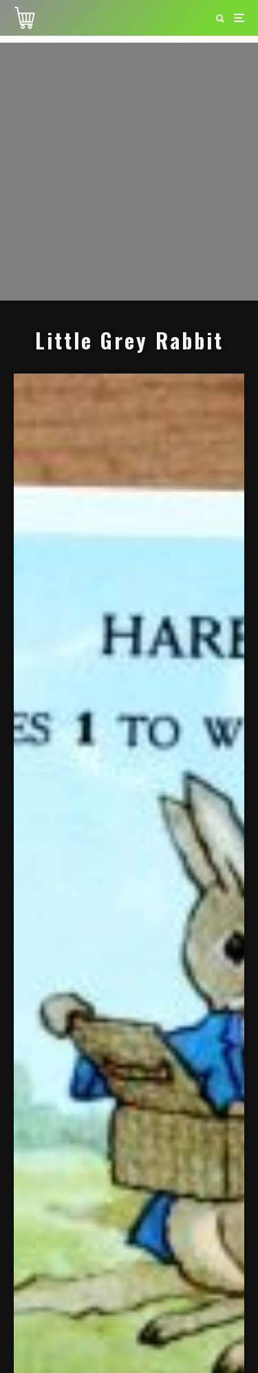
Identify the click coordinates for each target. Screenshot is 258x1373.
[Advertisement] (129, 172)
